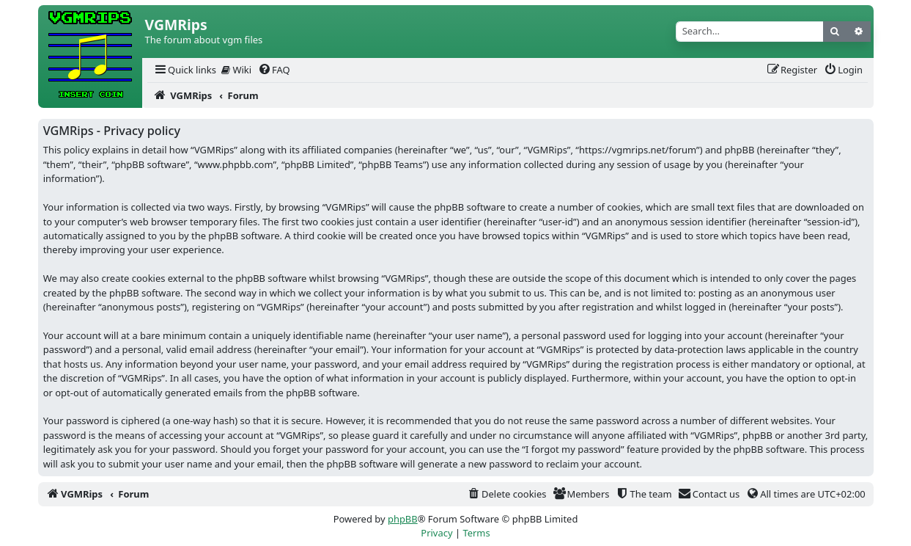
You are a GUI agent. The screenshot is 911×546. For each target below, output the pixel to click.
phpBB (403, 518)
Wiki (236, 69)
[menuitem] (184, 70)
